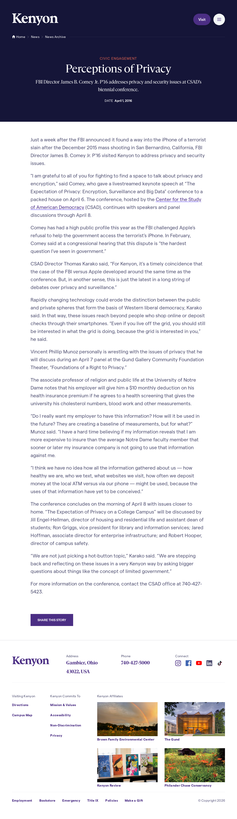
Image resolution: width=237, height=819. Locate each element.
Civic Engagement (118, 58)
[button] (219, 19)
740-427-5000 (135, 663)
